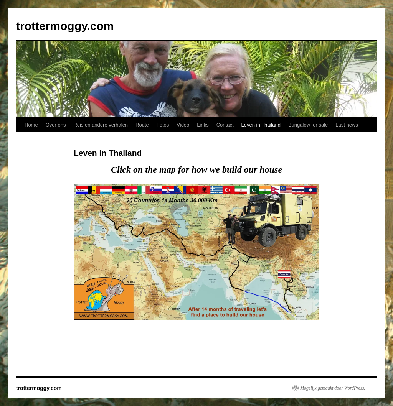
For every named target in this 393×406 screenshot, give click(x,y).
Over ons (56, 125)
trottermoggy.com (65, 26)
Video (183, 125)
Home (31, 125)
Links (202, 125)
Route (142, 125)
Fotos (163, 125)
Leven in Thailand (261, 125)
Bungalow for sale (308, 125)
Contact (225, 125)
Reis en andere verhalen (100, 125)
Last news (346, 125)
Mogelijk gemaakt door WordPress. (332, 388)
